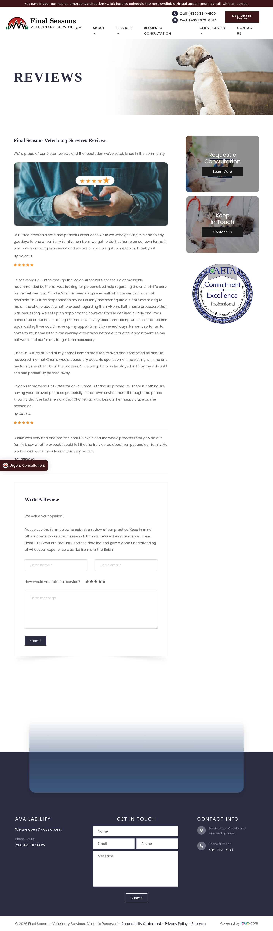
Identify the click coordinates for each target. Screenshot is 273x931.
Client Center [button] (212, 30)
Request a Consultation (157, 31)
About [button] (99, 30)
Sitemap (198, 923)
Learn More (222, 171)
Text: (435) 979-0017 (198, 20)
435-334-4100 (221, 850)
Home (78, 28)
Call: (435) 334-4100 (198, 13)
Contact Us (245, 31)
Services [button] (124, 30)
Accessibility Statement (141, 923)
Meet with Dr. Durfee (242, 17)
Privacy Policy (176, 923)
